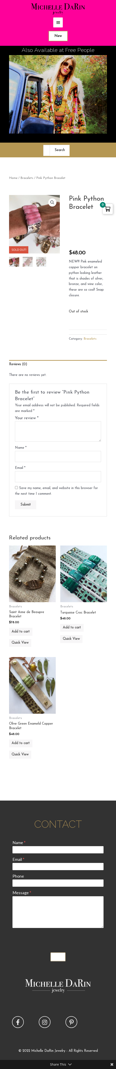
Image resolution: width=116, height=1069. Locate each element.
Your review (27, 418)
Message (21, 892)
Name (21, 448)
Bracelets (26, 178)
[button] (52, 202)
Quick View (20, 643)
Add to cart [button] (21, 631)
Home (13, 178)
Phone (18, 876)
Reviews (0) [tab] (18, 364)
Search (60, 150)
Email (20, 468)
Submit (58, 957)
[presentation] (46, 939)
